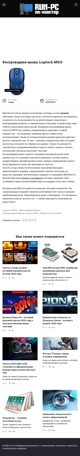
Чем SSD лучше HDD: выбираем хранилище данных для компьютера (60, 270)
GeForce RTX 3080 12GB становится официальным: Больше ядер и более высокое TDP (19, 368)
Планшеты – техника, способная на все (15, 419)
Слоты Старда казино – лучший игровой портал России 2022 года (16, 270)
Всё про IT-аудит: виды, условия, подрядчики (56, 355)
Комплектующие (13, 90)
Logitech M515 (10, 210)
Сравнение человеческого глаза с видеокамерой (57, 415)
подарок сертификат (32, 178)
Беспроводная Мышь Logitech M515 (21, 213)
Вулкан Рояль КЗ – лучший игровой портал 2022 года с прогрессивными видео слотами (18, 322)
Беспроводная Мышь (30, 210)
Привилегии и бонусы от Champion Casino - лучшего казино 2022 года (58, 320)
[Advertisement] (40, 39)
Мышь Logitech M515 (51, 213)
